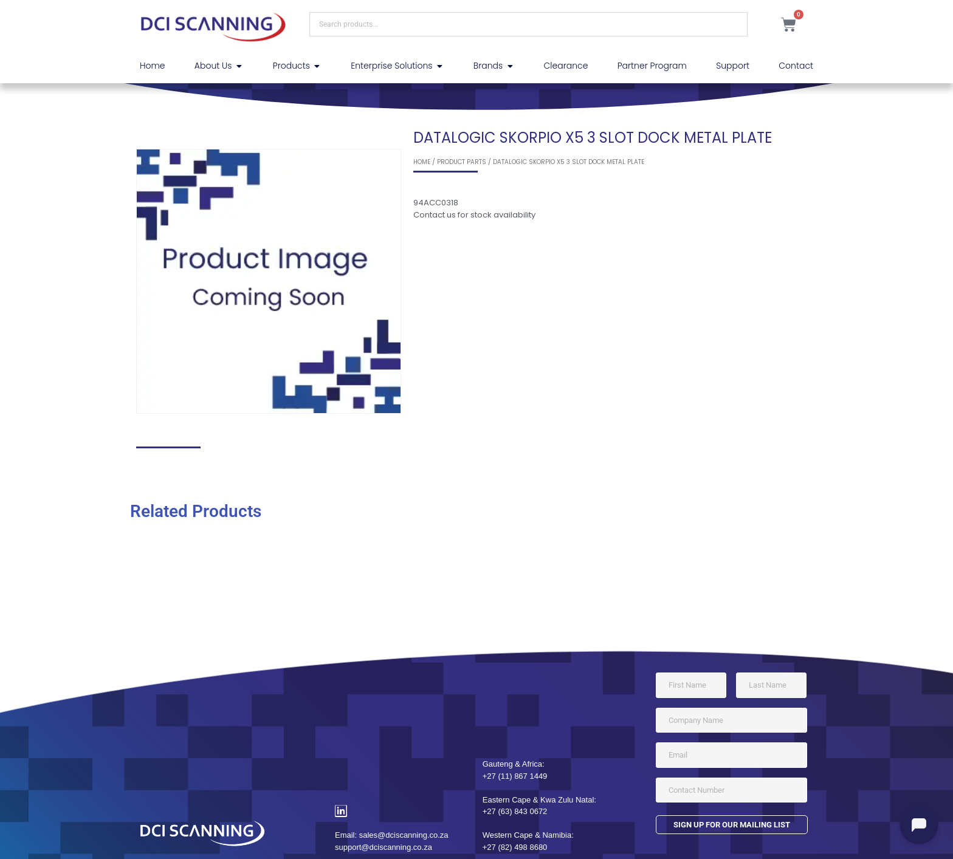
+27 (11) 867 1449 (515, 776)
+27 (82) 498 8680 (515, 847)
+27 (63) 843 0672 (515, 811)
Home (421, 161)
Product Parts (461, 161)
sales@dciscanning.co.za (404, 835)
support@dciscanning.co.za (383, 847)
